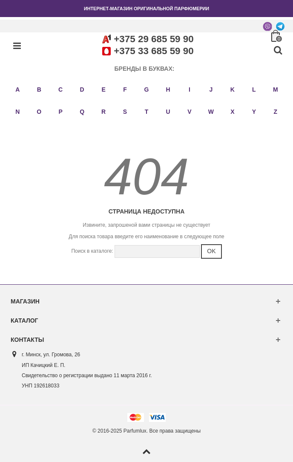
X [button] (232, 111)
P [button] (60, 111)
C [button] (60, 89)
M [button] (275, 89)
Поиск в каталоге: (92, 251)
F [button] (125, 89)
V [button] (189, 111)
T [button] (147, 111)
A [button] (17, 89)
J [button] (211, 89)
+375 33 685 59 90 (153, 51)
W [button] (211, 111)
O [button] (39, 111)
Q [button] (82, 111)
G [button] (146, 89)
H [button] (168, 89)
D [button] (82, 89)
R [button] (103, 111)
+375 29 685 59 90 (153, 39)
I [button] (189, 89)
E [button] (103, 89)
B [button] (39, 89)
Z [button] (275, 111)
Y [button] (254, 111)
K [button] (232, 89)
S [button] (125, 111)
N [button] (17, 111)
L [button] (254, 89)
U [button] (168, 111)
